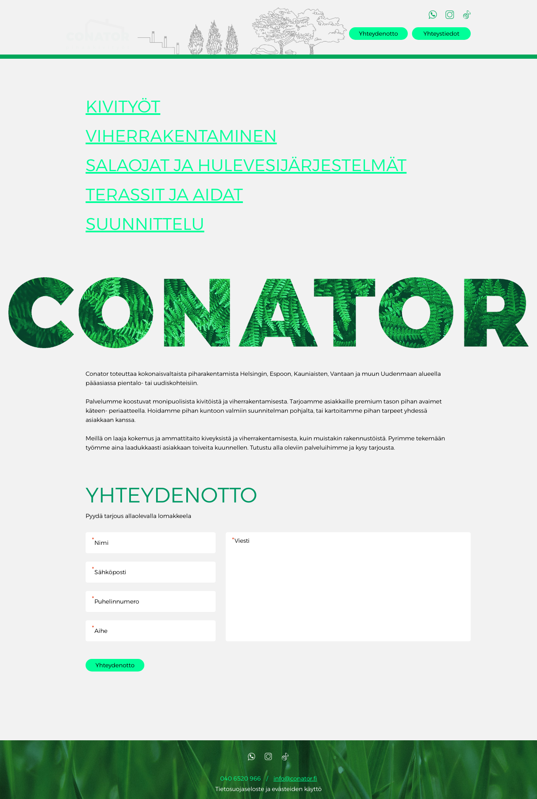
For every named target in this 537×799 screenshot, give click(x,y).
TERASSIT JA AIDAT (164, 196)
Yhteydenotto (378, 33)
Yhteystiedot (441, 33)
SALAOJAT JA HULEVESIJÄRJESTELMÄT (246, 167)
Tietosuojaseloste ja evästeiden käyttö (268, 790)
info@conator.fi (295, 780)
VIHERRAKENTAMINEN (181, 138)
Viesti (348, 588)
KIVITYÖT (123, 108)
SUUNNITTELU (145, 226)
